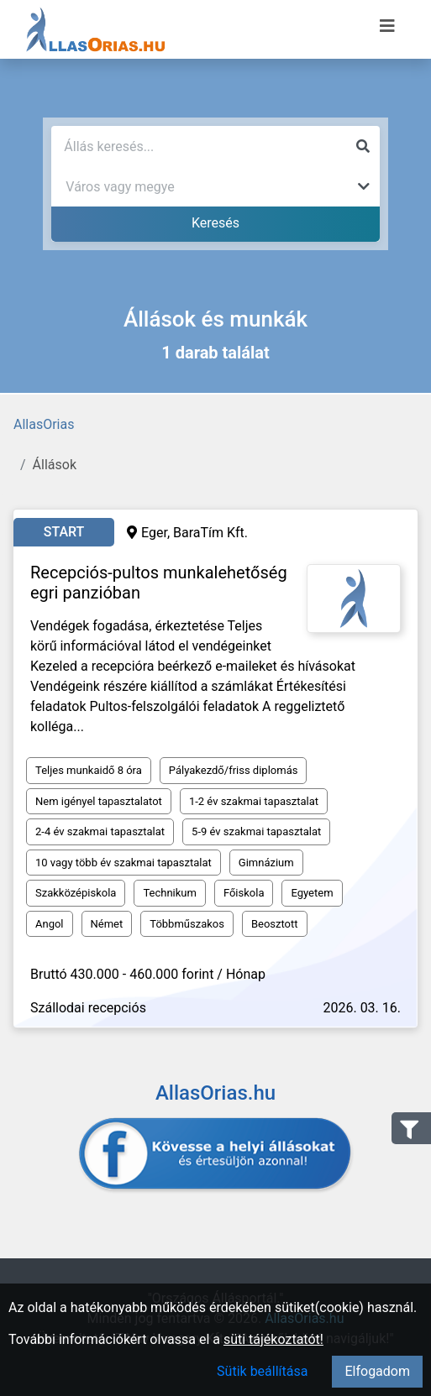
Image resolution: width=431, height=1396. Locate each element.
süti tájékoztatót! (273, 1339)
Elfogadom (377, 1371)
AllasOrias (43, 424)
